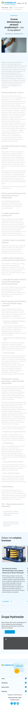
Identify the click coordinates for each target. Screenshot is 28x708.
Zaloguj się (19, 3)
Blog (11, 7)
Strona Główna (4, 7)
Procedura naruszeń (14, 699)
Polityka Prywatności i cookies (14, 697)
